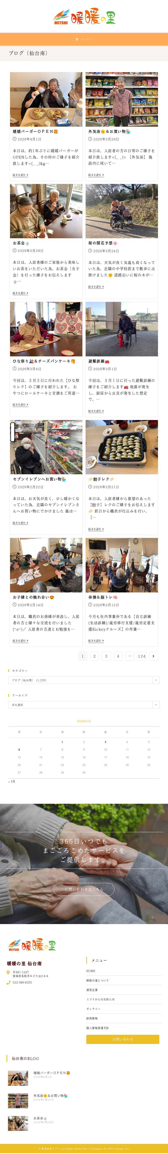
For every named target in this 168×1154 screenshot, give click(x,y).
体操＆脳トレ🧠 (103, 598)
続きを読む (20, 175)
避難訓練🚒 (98, 362)
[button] (84, 890)
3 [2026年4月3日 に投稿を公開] (105, 743)
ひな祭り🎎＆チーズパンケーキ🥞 (44, 362)
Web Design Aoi (118, 1149)
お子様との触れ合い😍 (33, 598)
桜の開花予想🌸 (103, 244)
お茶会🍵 (21, 244)
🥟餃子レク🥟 (101, 480)
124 (142, 657)
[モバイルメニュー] (84, 39)
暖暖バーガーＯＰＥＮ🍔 (35, 132)
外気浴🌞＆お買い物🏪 (109, 132)
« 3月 (11, 782)
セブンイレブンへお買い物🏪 (39, 480)
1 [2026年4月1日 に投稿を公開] (62, 743)
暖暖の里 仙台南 (24, 964)
